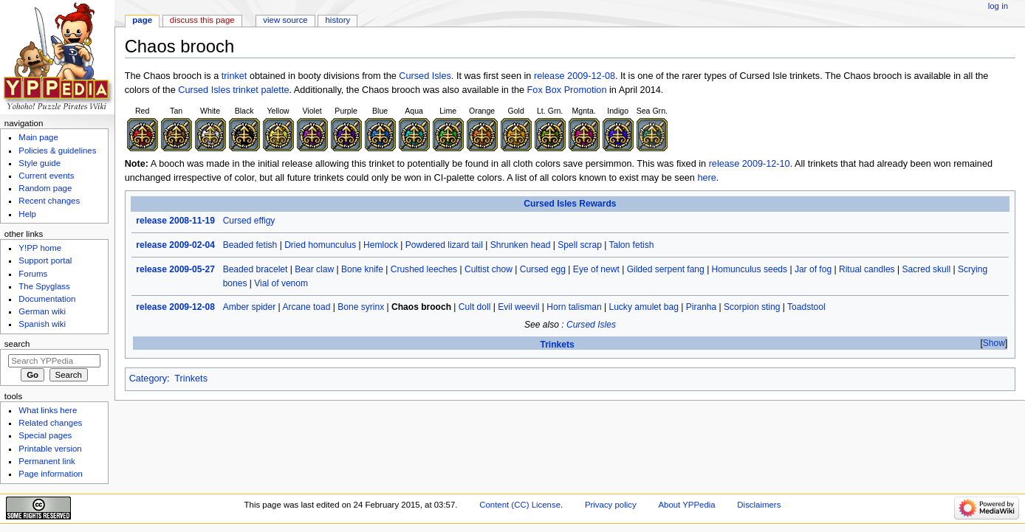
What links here (47, 410)
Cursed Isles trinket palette (233, 90)
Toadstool (806, 307)
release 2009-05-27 (175, 269)
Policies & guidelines (57, 150)
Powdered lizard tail (444, 245)
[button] (993, 343)
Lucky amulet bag (643, 307)
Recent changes (49, 200)
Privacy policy (611, 504)
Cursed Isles (425, 76)
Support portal (45, 260)
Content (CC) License (520, 504)
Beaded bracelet (255, 269)
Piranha (701, 307)
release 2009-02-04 (175, 245)
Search (17, 343)
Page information (50, 473)
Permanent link (46, 461)
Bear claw (314, 269)
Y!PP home (39, 247)
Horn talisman (573, 307)
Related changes (50, 422)
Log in (998, 5)
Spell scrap (580, 245)
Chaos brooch (421, 307)
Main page (38, 137)
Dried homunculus (320, 245)
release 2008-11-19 (175, 220)
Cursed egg (543, 269)
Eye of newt (596, 269)
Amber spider (249, 307)
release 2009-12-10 (749, 164)
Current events (46, 175)
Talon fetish (631, 245)
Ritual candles (867, 269)
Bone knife (362, 269)
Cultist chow (488, 269)
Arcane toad (306, 307)
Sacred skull (926, 269)
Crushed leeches (424, 269)
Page (142, 19)
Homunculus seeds (749, 269)
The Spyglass (43, 286)
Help (27, 214)
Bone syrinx (360, 307)
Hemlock (380, 245)
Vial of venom (281, 283)
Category (148, 378)
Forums (32, 273)
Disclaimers (759, 504)
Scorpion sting (752, 307)
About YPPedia (686, 504)
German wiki (42, 311)
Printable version (49, 448)
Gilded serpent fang (666, 269)
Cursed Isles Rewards (570, 203)
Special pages (45, 435)
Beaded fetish (250, 245)
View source (285, 19)
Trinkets (557, 344)
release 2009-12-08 (574, 76)
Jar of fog (813, 269)
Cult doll (475, 307)
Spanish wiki (42, 323)
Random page (45, 188)
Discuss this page (202, 19)
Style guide (39, 163)
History (338, 19)
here (706, 178)
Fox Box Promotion (567, 90)
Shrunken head (520, 245)
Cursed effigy (249, 220)
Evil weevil (518, 307)
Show (994, 343)
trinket (234, 76)
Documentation (46, 298)
